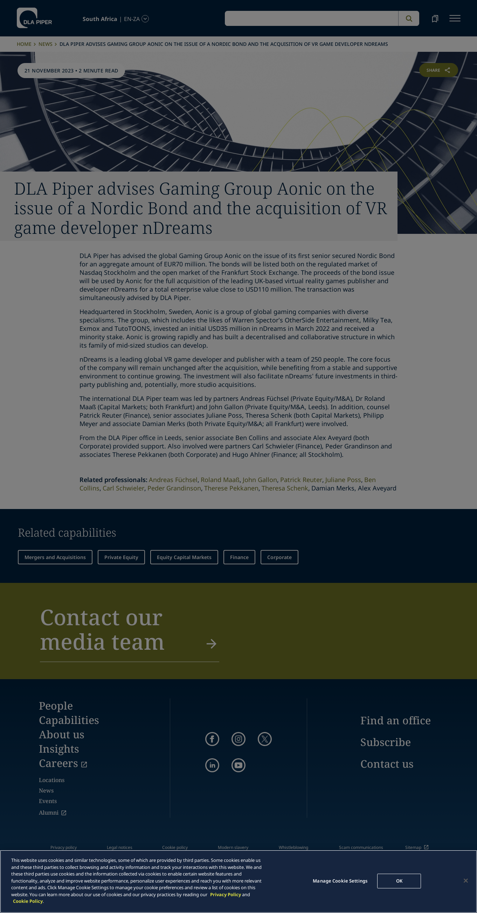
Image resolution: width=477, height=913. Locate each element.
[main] (238, 881)
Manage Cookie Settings (340, 881)
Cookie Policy (28, 901)
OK (399, 881)
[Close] (465, 880)
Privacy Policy (225, 894)
